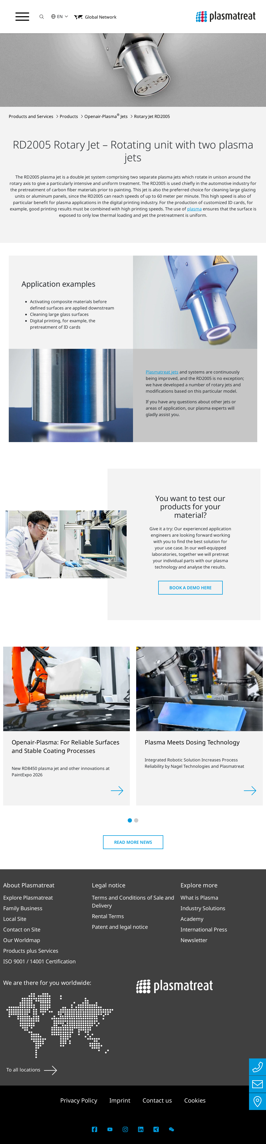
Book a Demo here (190, 588)
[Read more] (117, 790)
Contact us (158, 1100)
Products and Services (31, 116)
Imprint (120, 1100)
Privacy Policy (79, 1100)
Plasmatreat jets (162, 372)
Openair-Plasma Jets (106, 116)
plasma (194, 209)
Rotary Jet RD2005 (152, 116)
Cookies (195, 1100)
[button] (42, 16)
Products (69, 116)
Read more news (133, 842)
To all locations (31, 1069)
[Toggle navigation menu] (22, 16)
